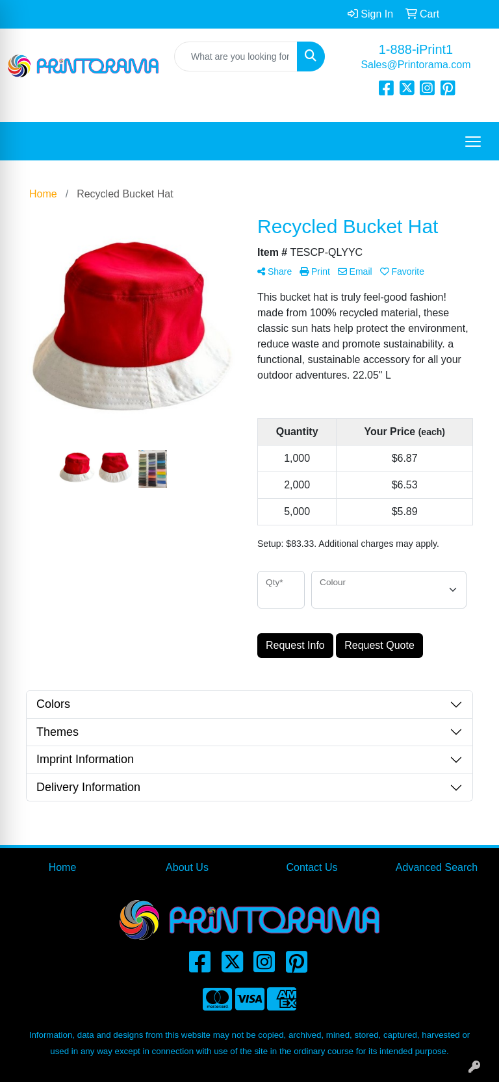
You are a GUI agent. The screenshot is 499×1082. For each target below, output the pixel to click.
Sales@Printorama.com (415, 64)
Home (63, 867)
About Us (187, 867)
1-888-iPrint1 (416, 49)
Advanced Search (437, 867)
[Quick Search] (236, 56)
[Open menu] (473, 142)
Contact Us (311, 867)
